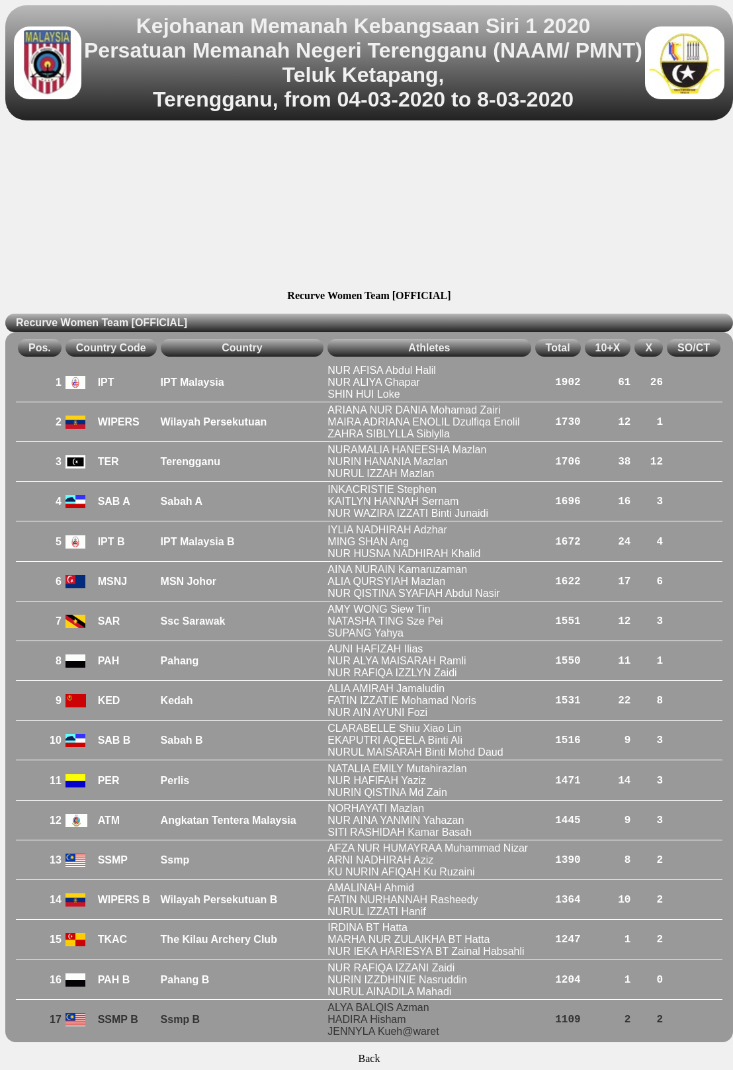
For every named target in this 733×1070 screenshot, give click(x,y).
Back (369, 1058)
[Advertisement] (369, 207)
